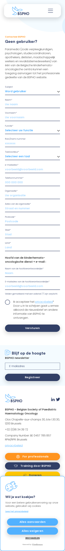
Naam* (8, 99)
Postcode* (10, 216)
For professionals (32, 456)
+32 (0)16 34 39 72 (16, 429)
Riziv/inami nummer (15, 138)
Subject (9, 86)
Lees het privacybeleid (16, 511)
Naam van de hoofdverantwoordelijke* (24, 268)
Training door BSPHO (32, 466)
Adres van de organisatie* (18, 203)
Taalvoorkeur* (12, 151)
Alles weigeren (32, 531)
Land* (8, 242)
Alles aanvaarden (33, 522)
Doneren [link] (32, 475)
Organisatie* (11, 190)
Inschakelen (32, 538)
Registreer (32, 377)
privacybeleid (44, 302)
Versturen (32, 328)
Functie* (9, 125)
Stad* (8, 229)
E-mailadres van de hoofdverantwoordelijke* (27, 281)
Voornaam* (11, 112)
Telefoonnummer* (14, 177)
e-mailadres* (11, 164)
